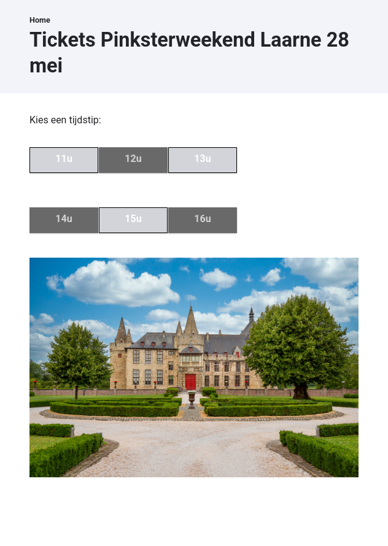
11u (63, 158)
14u (63, 219)
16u (202, 219)
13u (202, 158)
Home (39, 20)
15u (133, 219)
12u (133, 158)
